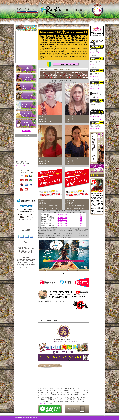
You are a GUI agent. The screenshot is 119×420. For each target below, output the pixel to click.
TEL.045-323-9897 (62, 218)
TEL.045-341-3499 (62, 223)
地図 (81, 214)
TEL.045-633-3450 (62, 214)
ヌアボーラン (44, 403)
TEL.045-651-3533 (62, 216)
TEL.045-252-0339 (62, 221)
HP (97, 44)
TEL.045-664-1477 (94, 76)
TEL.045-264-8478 (62, 225)
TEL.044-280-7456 (62, 220)
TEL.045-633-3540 (94, 52)
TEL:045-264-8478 (20, 165)
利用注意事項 (26, 131)
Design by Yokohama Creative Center (24, 419)
